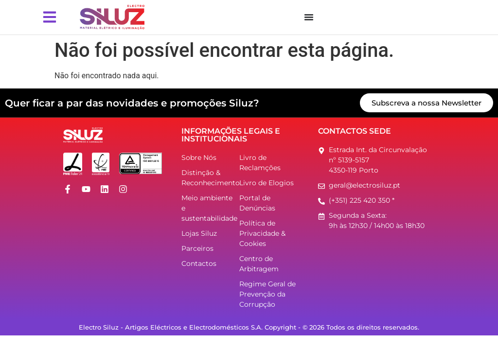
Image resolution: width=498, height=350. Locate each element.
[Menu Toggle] (309, 17)
